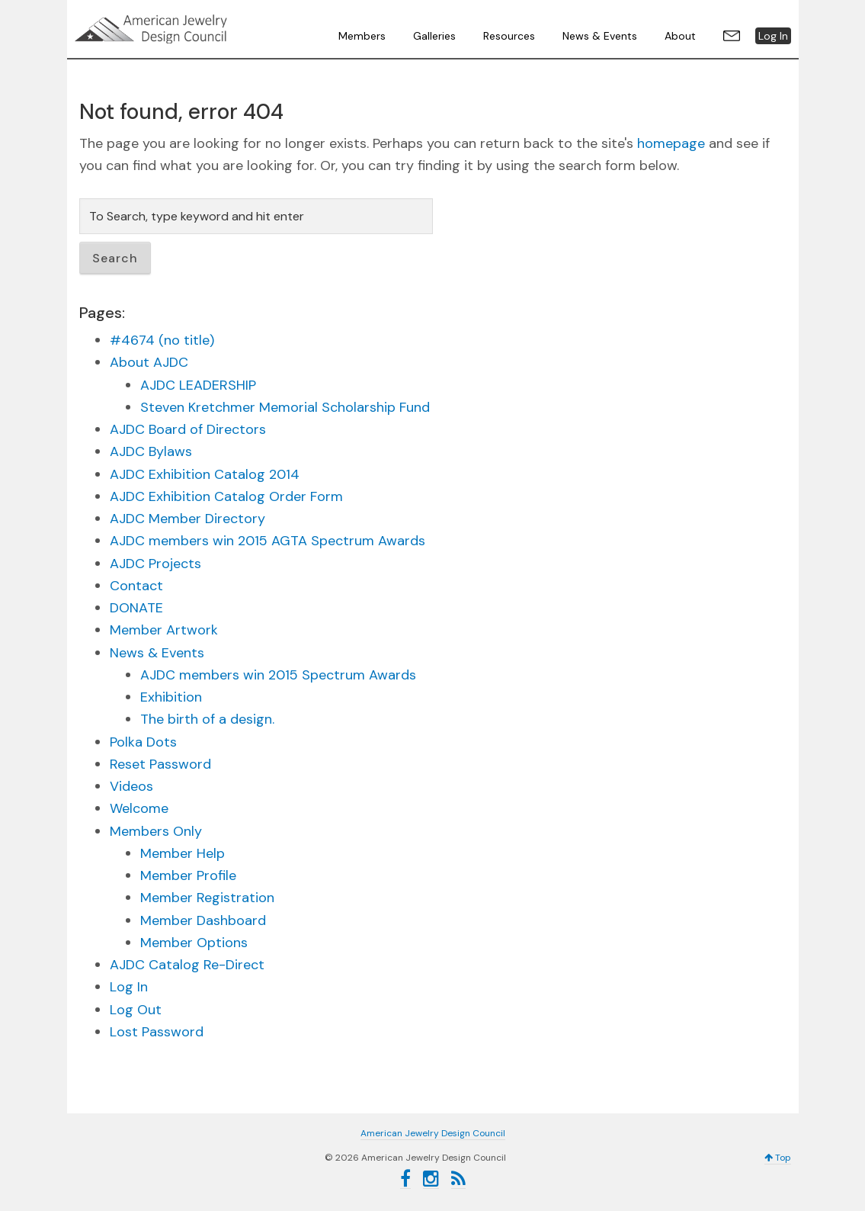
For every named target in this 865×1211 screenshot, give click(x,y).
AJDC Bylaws (151, 451)
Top (777, 1158)
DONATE (136, 608)
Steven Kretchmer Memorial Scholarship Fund (285, 407)
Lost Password (156, 1032)
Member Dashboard (203, 920)
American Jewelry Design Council (189, 29)
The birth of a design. (207, 719)
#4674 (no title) (162, 340)
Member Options (194, 942)
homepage (671, 143)
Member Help (182, 853)
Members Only (156, 831)
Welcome (139, 808)
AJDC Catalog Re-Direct (187, 965)
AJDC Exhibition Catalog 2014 (205, 474)
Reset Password (160, 764)
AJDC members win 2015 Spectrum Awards (278, 675)
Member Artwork (164, 630)
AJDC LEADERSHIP (198, 385)
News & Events (157, 653)
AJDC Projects (155, 563)
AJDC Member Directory (187, 518)
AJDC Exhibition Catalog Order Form (226, 496)
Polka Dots (143, 742)
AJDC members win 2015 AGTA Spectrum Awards (267, 541)
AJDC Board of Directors (188, 429)
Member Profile (188, 875)
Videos (131, 786)
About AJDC (149, 362)
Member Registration (207, 897)
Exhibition (171, 697)
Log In (129, 987)
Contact (136, 586)
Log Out (136, 1010)
